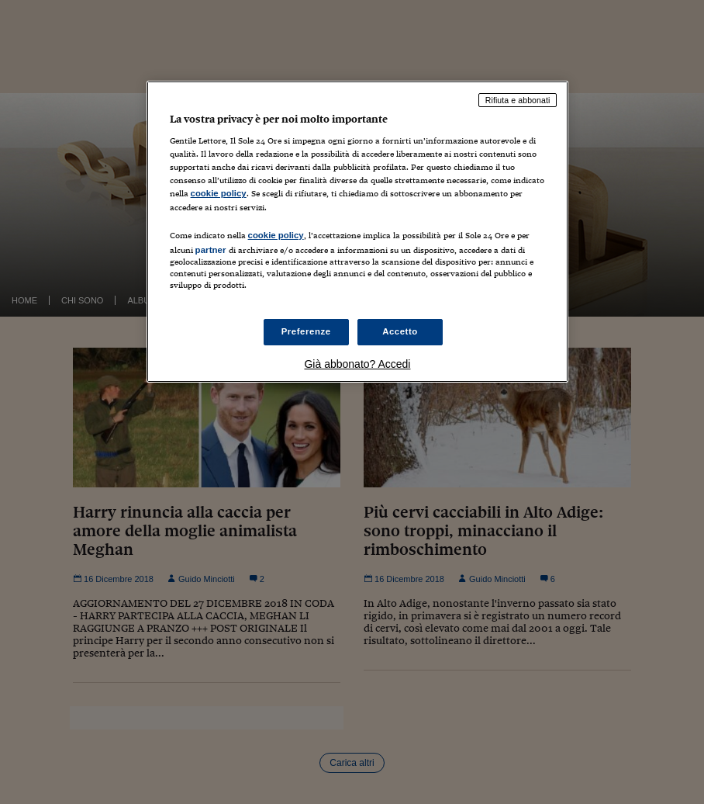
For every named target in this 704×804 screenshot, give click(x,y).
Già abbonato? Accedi (357, 364)
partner (210, 250)
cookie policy (219, 193)
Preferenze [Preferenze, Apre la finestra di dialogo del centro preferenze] (306, 331)
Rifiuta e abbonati (517, 100)
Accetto (400, 331)
